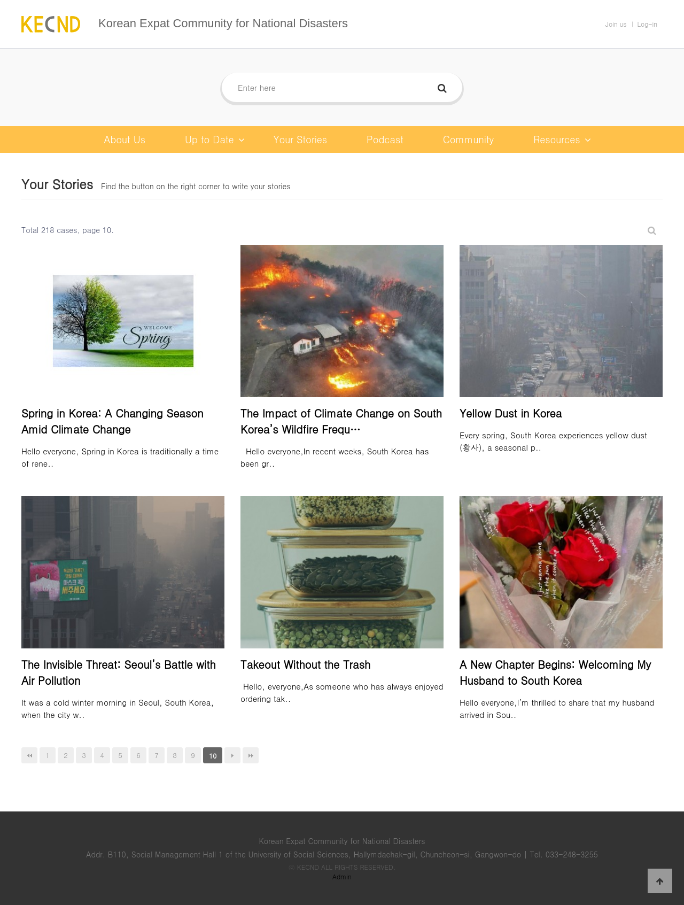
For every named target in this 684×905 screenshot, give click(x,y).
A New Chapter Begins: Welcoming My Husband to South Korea (555, 672)
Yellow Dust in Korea (511, 413)
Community (468, 139)
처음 (29, 755)
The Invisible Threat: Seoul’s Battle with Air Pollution (118, 672)
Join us (615, 23)
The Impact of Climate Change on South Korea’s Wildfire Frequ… (341, 421)
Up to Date (215, 139)
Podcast (385, 139)
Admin (342, 876)
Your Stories (301, 139)
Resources (561, 139)
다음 (232, 755)
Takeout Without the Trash (305, 664)
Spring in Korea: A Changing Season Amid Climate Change (112, 421)
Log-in (648, 23)
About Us (124, 139)
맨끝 (251, 755)
